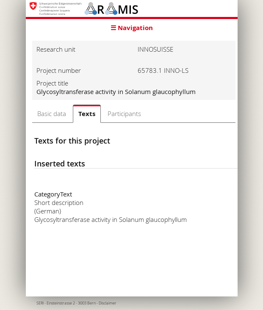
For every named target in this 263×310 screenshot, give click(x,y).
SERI (40, 303)
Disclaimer (107, 303)
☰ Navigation (132, 27)
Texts (86, 113)
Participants (124, 113)
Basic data (51, 113)
